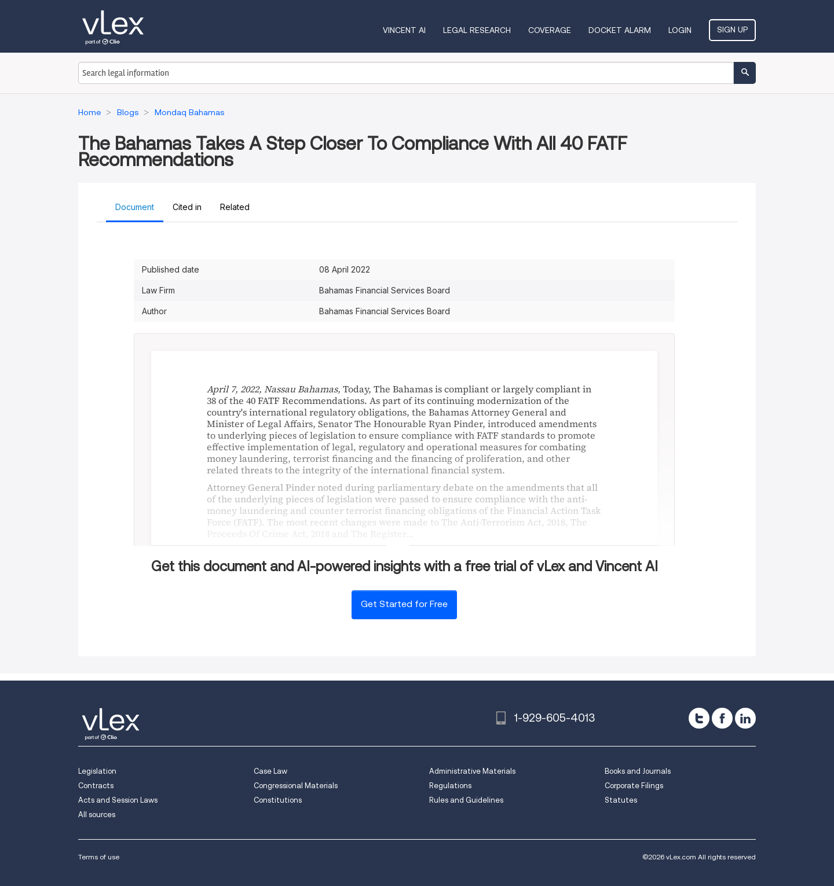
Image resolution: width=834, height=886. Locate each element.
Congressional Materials (296, 785)
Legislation (97, 771)
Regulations (450, 785)
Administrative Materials (472, 771)
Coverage (549, 30)
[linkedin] (745, 718)
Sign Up (732, 29)
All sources (96, 814)
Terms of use (98, 857)
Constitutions (278, 800)
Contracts (96, 785)
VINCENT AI (404, 30)
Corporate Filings (634, 785)
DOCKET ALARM (619, 30)
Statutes (621, 800)
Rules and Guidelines (466, 800)
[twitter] (699, 718)
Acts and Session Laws (118, 800)
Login (680, 30)
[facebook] (722, 718)
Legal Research (477, 30)
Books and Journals (638, 771)
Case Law (270, 771)
